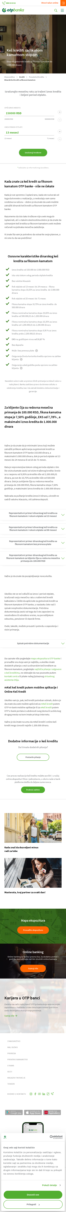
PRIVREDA (11, 1053)
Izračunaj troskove (33, 152)
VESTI (9, 1071)
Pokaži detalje (49, 1185)
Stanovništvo (9, 77)
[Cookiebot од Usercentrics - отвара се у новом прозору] (50, 1137)
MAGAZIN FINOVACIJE (16, 1078)
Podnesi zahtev (33, 789)
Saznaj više (33, 968)
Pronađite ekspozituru (33, 930)
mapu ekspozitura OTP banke (45, 658)
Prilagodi (33, 1204)
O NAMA (10, 1065)
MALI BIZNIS (12, 1047)
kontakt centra (11, 676)
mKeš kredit (47, 703)
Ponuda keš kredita (36, 77)
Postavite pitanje (33, 757)
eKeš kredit (46, 707)
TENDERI (11, 1084)
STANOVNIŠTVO (13, 1041)
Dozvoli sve (33, 1194)
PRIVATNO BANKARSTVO (17, 1059)
